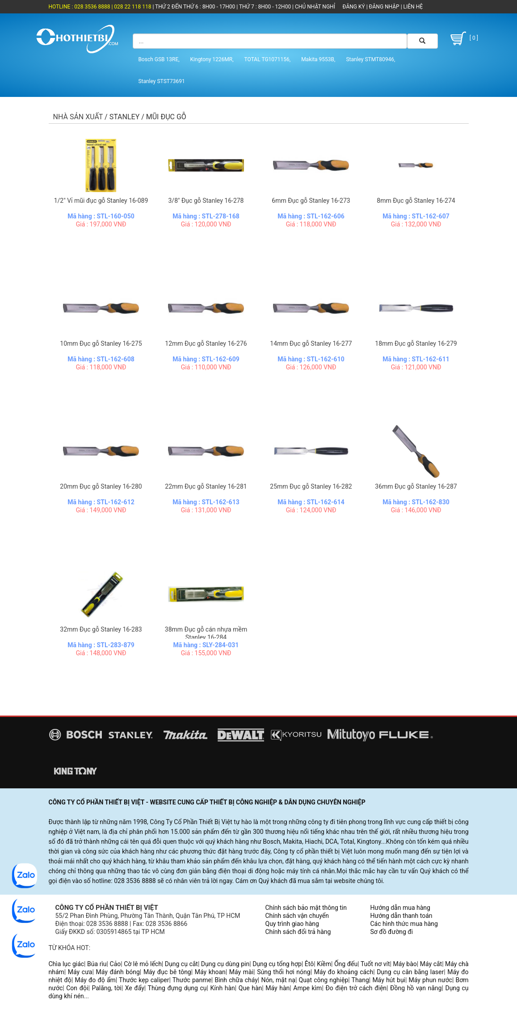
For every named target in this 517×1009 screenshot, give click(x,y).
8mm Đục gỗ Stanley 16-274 (416, 200)
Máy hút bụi (388, 980)
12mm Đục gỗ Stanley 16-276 (206, 343)
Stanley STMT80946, (370, 59)
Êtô (309, 963)
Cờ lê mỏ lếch (143, 963)
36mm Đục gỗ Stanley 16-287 (416, 486)
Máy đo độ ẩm (95, 980)
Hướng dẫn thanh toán (401, 915)
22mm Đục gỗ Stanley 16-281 (206, 486)
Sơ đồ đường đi (391, 931)
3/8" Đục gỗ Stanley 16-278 (206, 200)
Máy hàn (277, 988)
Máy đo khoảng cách (343, 972)
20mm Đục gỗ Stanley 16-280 (101, 486)
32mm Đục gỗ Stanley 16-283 (101, 629)
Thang (360, 980)
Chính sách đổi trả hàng (298, 931)
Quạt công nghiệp (324, 980)
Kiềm (324, 963)
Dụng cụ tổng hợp (277, 963)
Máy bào (404, 963)
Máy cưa (80, 972)
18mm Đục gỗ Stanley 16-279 (416, 343)
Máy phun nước (430, 980)
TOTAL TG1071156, (267, 59)
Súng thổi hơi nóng (284, 972)
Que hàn (250, 988)
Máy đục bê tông (167, 972)
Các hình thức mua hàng (404, 923)
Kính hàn (222, 988)
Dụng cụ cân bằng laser (410, 972)
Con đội (77, 988)
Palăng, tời (106, 988)
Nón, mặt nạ (278, 980)
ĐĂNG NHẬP (384, 7)
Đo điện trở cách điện (356, 988)
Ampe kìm (307, 988)
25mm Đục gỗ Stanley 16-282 (311, 486)
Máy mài (241, 972)
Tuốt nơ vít (375, 963)
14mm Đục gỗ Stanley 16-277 (311, 343)
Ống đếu (345, 963)
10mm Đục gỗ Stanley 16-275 (101, 343)
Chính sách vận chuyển (297, 915)
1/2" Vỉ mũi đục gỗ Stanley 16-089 (101, 200)
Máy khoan (210, 972)
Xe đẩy (134, 988)
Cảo (115, 963)
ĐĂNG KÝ (354, 7)
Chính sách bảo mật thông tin (306, 907)
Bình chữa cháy (235, 980)
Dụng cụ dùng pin (225, 963)
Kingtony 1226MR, (212, 59)
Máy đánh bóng (117, 972)
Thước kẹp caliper (144, 980)
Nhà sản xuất (78, 117)
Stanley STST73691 (161, 81)
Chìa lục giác (66, 963)
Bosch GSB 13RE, (158, 59)
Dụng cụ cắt (181, 963)
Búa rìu (97, 963)
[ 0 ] (463, 38)
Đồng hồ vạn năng (415, 988)
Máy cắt (431, 963)
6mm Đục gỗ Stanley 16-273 (311, 200)
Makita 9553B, (318, 59)
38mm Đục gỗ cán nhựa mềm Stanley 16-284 (206, 633)
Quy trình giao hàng (292, 923)
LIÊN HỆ (412, 7)
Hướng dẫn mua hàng (400, 907)
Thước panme (191, 980)
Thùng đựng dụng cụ (177, 988)
